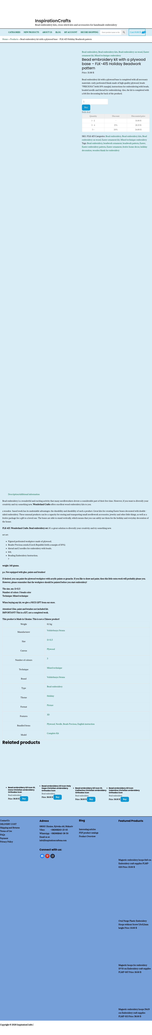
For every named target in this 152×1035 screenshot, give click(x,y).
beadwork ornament (112, 143)
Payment (4, 838)
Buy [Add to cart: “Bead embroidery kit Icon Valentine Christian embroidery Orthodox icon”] (125, 799)
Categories (14, 32)
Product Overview (87, 836)
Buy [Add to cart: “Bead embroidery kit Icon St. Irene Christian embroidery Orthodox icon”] (24, 798)
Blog (58, 32)
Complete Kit (53, 733)
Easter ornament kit (111, 140)
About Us (47, 32)
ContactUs (5, 820)
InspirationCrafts (53, 21)
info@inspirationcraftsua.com (53, 840)
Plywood (51, 649)
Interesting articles (87, 829)
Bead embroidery (89, 52)
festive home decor (131, 147)
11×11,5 (50, 640)
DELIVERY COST (8, 824)
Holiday (50, 696)
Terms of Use (6, 831)
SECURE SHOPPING (89, 32)
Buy (86, 107)
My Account (70, 32)
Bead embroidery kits (108, 52)
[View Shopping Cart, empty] (137, 32)
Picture (50, 705)
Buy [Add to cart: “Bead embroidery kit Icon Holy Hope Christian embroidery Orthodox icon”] (57, 797)
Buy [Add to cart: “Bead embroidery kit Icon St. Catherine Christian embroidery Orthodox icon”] (91, 799)
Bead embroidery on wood (130, 52)
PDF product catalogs (88, 833)
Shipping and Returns (10, 827)
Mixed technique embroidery (108, 55)
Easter (142, 143)
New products (31, 32)
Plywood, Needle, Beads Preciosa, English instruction (71, 724)
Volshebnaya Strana (56, 630)
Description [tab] (13, 494)
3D (48, 714)
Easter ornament (114, 147)
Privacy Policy (6, 841)
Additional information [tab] (29, 494)
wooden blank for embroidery (106, 150)
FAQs (2, 834)
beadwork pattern (131, 143)
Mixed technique (54, 668)
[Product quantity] (95, 102)
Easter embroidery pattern (94, 147)
